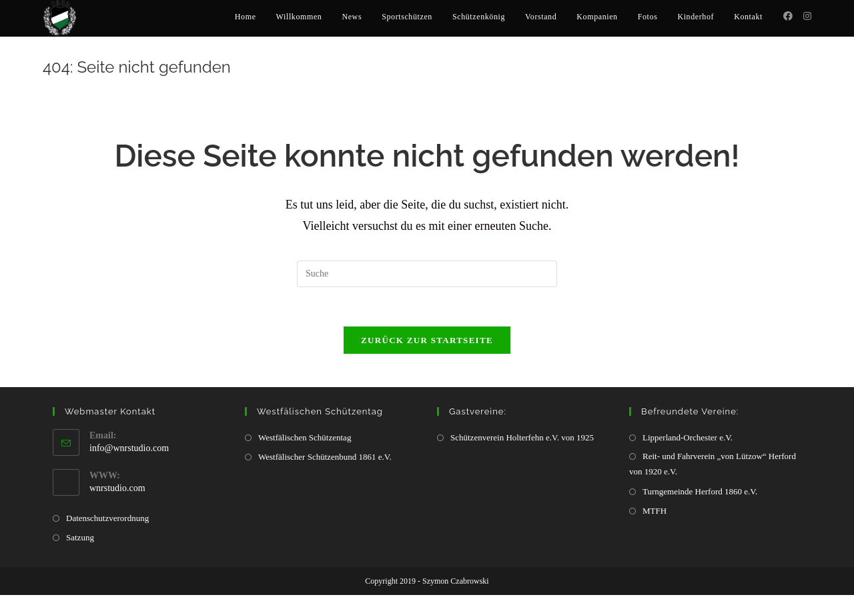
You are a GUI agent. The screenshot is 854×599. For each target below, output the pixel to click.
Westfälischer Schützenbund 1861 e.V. (325, 461)
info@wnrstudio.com (129, 452)
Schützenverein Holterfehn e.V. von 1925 (522, 441)
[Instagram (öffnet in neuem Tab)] (807, 16)
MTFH (655, 515)
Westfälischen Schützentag (304, 441)
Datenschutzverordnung (107, 522)
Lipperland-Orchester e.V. (688, 441)
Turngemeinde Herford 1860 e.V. (700, 495)
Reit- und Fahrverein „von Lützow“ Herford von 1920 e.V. (712, 467)
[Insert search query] (427, 277)
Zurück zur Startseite (427, 344)
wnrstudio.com (117, 492)
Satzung (80, 541)
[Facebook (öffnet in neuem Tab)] (788, 16)
